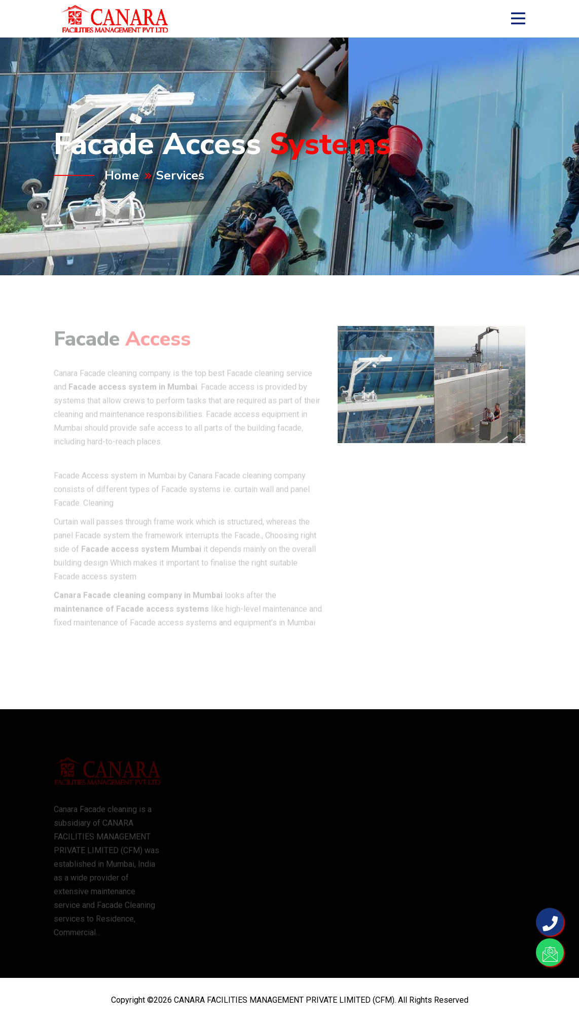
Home (121, 175)
